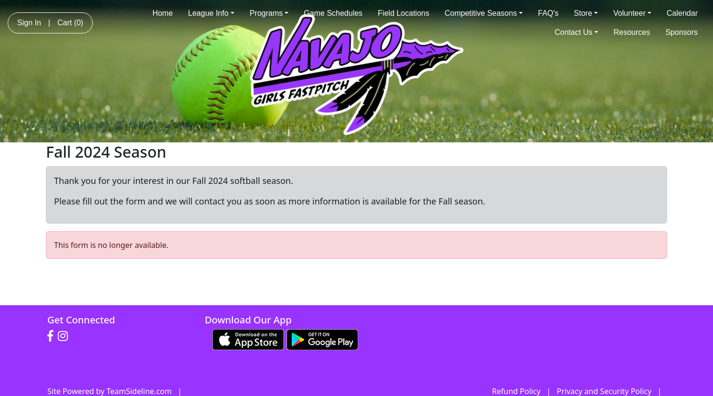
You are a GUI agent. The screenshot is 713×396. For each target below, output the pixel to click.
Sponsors (681, 32)
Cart (70, 23)
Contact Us (576, 32)
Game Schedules (333, 13)
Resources (632, 32)
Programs (269, 13)
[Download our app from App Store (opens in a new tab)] (248, 338)
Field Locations (403, 13)
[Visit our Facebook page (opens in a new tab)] (52, 336)
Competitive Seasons (484, 13)
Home (163, 13)
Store (586, 13)
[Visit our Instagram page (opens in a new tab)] (65, 336)
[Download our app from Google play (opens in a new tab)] (322, 338)
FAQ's (548, 13)
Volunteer (632, 13)
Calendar (682, 13)
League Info (211, 13)
